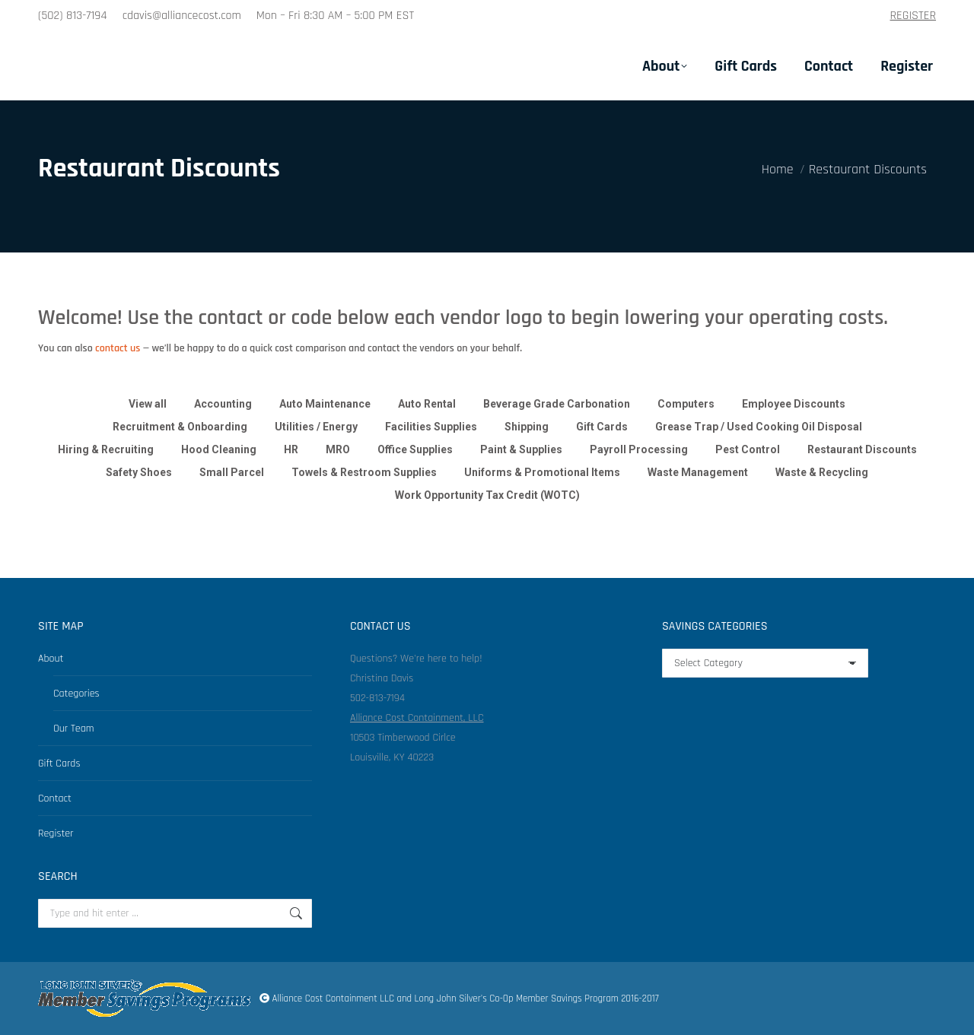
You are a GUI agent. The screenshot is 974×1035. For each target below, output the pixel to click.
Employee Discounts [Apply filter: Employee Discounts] (793, 404)
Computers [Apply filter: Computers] (686, 404)
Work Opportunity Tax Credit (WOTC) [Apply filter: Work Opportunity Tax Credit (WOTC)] (487, 495)
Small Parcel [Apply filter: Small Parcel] (231, 472)
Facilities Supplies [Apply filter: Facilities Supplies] (431, 427)
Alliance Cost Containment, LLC (417, 718)
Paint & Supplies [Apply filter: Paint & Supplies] (521, 449)
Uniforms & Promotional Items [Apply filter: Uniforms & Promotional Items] (542, 472)
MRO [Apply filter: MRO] (338, 449)
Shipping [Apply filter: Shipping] (527, 427)
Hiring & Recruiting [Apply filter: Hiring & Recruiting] (106, 449)
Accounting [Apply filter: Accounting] (223, 404)
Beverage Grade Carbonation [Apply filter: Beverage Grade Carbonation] (556, 404)
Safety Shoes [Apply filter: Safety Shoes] (139, 472)
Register (56, 833)
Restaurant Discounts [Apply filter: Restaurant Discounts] (862, 449)
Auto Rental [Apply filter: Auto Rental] (427, 404)
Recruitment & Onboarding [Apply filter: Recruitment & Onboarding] (180, 427)
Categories (76, 693)
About (50, 658)
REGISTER (913, 16)
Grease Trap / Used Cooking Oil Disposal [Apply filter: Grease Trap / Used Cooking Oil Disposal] (758, 427)
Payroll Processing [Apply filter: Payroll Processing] (639, 449)
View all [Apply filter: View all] (148, 404)
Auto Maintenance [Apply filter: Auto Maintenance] (325, 404)
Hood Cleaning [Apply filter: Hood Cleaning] (218, 449)
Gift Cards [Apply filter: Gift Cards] (602, 427)
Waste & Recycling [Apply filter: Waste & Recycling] (821, 472)
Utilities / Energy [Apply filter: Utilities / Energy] (316, 427)
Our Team (73, 728)
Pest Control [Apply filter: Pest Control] (747, 449)
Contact (55, 798)
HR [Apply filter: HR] (291, 449)
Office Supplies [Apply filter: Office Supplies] (415, 449)
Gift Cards (59, 763)
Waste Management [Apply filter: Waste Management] (698, 472)
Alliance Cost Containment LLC (333, 998)
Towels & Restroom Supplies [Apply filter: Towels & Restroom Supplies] (364, 472)
